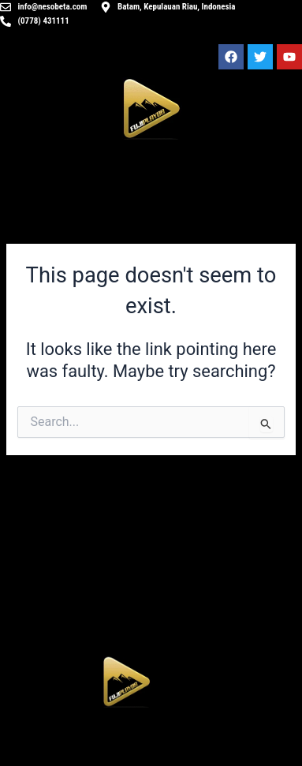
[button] (126, 740)
